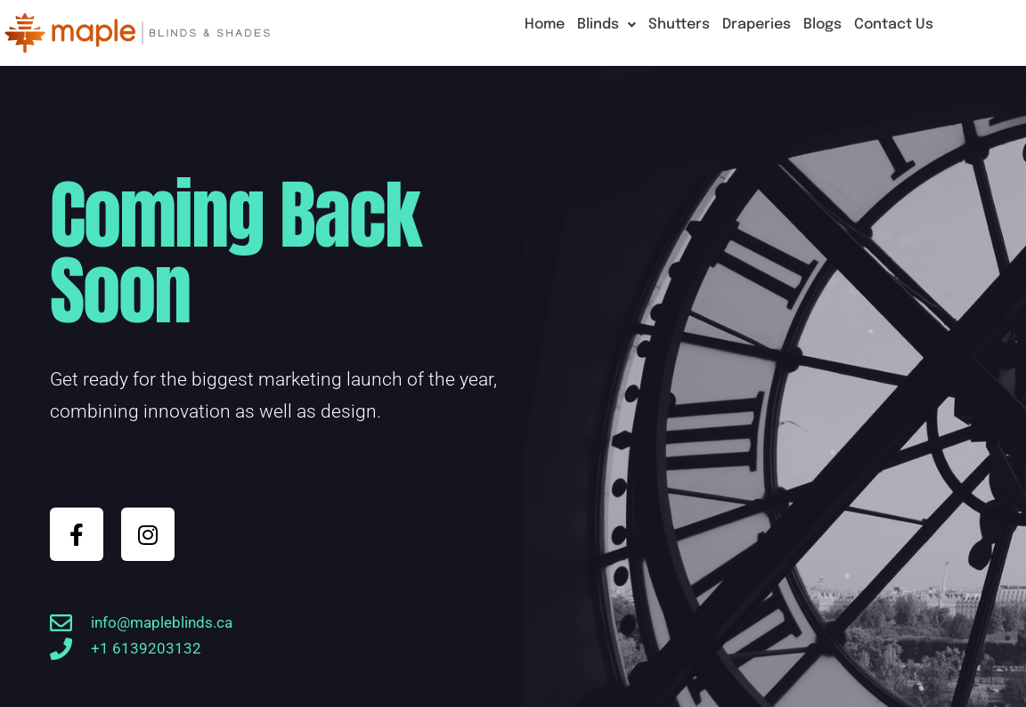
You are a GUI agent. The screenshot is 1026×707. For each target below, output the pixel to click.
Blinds (606, 24)
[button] (606, 25)
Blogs (822, 24)
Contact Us (893, 24)
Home (545, 24)
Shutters (679, 24)
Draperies (756, 24)
